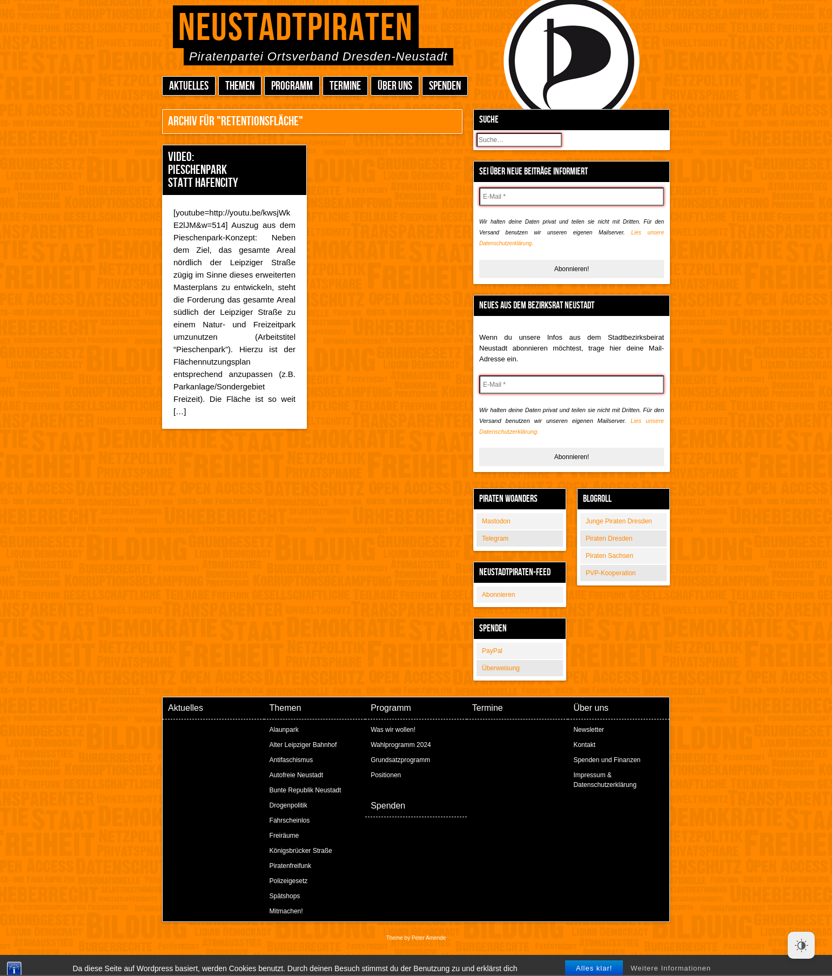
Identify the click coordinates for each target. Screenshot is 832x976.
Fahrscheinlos (290, 820)
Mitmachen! (286, 911)
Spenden (445, 86)
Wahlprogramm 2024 (401, 745)
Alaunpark (284, 729)
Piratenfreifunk (290, 866)
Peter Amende (429, 938)
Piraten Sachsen (609, 556)
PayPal (492, 651)
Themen (239, 86)
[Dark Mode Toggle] (801, 945)
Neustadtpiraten (295, 28)
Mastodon (496, 521)
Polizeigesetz (289, 881)
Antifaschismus (291, 760)
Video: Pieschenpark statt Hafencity (203, 170)
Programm (292, 86)
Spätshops (285, 896)
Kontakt (584, 745)
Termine (345, 86)
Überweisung (501, 668)
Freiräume (284, 835)
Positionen (386, 775)
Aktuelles (189, 86)
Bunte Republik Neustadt (305, 790)
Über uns (395, 86)
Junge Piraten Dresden (619, 521)
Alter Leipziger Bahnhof (303, 745)
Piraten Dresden (609, 538)
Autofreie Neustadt (296, 775)
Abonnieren (498, 594)
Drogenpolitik (288, 805)
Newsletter (588, 729)
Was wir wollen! (393, 729)
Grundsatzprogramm (400, 760)
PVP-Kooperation (611, 573)
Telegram (495, 538)
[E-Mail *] (571, 196)
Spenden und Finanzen (606, 760)
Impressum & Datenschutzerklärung (604, 780)
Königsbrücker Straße (301, 850)
